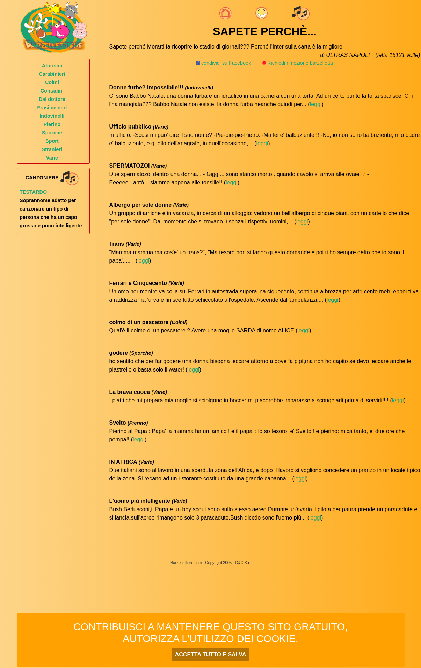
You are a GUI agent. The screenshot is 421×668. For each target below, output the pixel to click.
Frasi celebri (52, 107)
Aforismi (52, 65)
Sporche (52, 132)
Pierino (52, 124)
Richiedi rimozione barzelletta (300, 63)
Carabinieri (52, 74)
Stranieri (52, 149)
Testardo (33, 192)
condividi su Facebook (223, 63)
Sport (52, 141)
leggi (316, 104)
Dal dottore (52, 99)
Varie (52, 158)
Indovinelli (51, 116)
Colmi (52, 82)
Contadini (52, 91)
